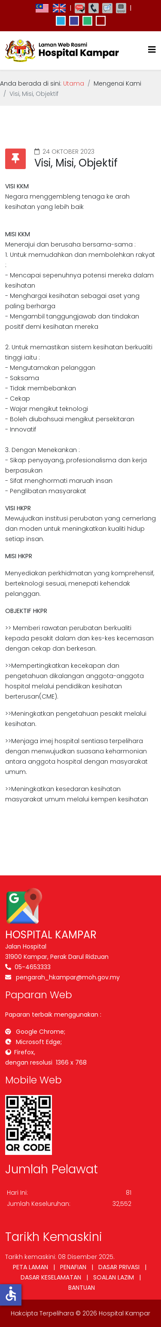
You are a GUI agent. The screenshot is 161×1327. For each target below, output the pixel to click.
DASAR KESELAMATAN (51, 1277)
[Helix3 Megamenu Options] (152, 49)
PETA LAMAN (30, 1267)
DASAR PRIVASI (119, 1267)
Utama (73, 83)
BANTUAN (81, 1287)
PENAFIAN (73, 1267)
